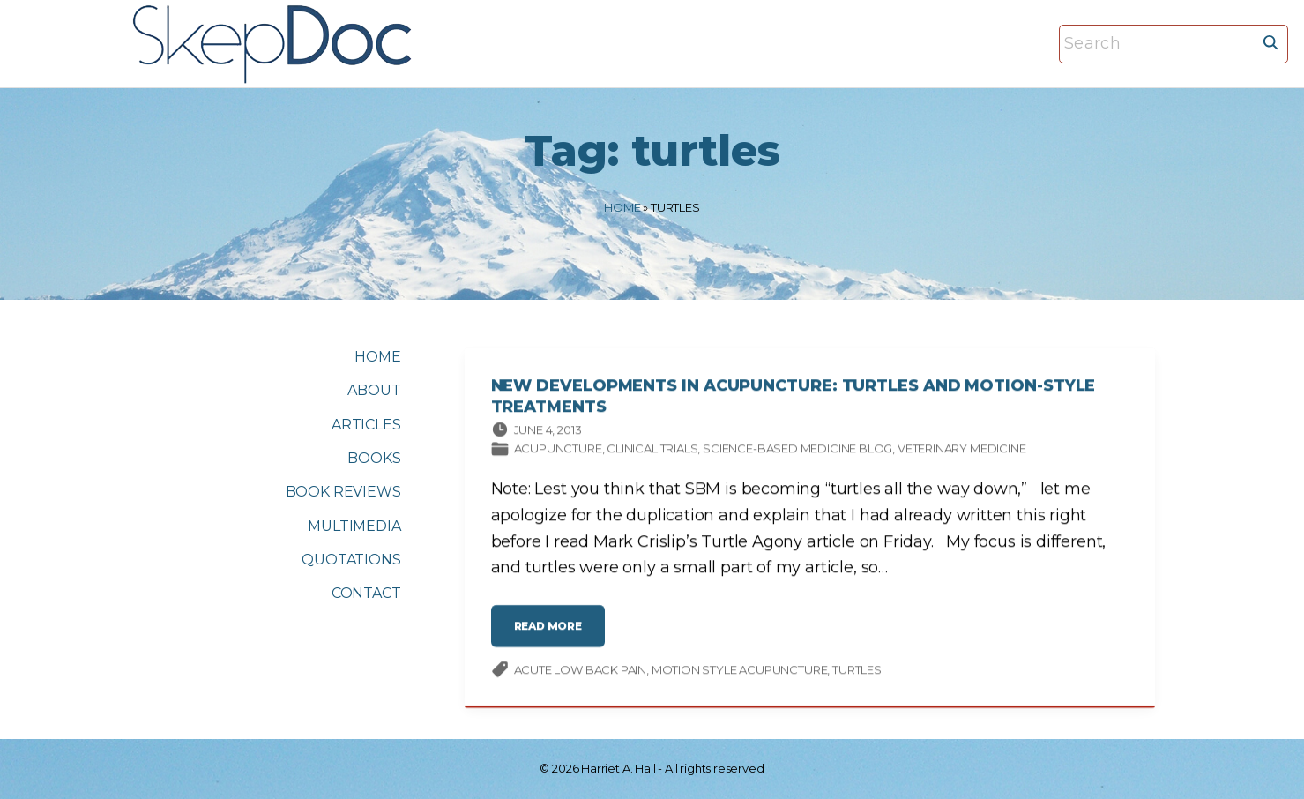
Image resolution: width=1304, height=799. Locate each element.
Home (622, 207)
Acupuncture (558, 451)
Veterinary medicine (962, 451)
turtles (857, 671)
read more (553, 635)
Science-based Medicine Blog (797, 451)
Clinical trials (652, 451)
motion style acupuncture (740, 671)
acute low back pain (580, 671)
